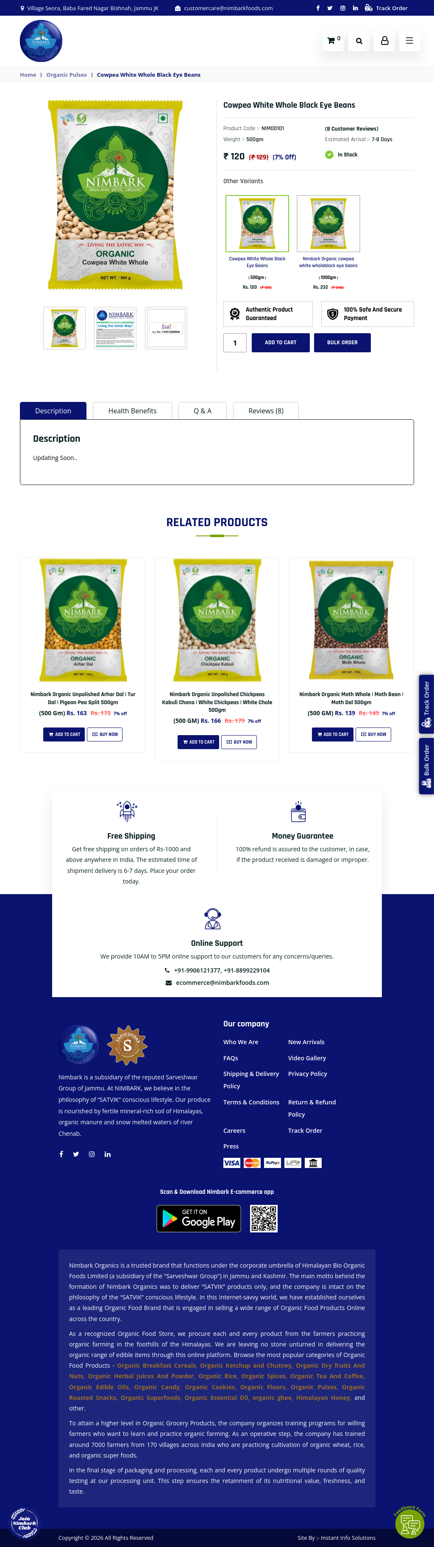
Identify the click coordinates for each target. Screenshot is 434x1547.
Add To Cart (64, 735)
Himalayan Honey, (325, 1398)
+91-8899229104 (247, 970)
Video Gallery (307, 1058)
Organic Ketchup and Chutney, (248, 1365)
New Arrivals (306, 1042)
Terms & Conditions (251, 1102)
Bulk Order (342, 342)
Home (28, 74)
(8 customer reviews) (351, 129)
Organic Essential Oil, (218, 1398)
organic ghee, (274, 1398)
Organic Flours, (265, 1387)
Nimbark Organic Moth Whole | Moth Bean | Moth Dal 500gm (351, 698)
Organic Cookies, (212, 1387)
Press (231, 1146)
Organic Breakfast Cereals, (157, 1365)
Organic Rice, (219, 1376)
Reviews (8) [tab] (266, 410)
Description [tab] (53, 410)
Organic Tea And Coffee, (327, 1376)
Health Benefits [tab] (132, 410)
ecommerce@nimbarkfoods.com (217, 982)
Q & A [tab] (203, 410)
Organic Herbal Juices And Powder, (143, 1376)
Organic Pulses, (316, 1387)
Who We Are (241, 1042)
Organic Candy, (159, 1387)
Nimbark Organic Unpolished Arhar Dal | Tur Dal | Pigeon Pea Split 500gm (83, 698)
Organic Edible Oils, (101, 1387)
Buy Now (105, 735)
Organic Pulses (67, 74)
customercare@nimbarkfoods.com (223, 8)
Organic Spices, (265, 1376)
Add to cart (281, 342)
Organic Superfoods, (153, 1398)
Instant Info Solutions (348, 1537)
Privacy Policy (307, 1074)
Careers (234, 1130)
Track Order (386, 8)
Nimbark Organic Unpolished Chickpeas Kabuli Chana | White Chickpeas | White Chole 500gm (217, 702)
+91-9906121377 (192, 970)
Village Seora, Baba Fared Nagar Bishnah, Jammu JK (89, 8)
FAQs (230, 1058)
